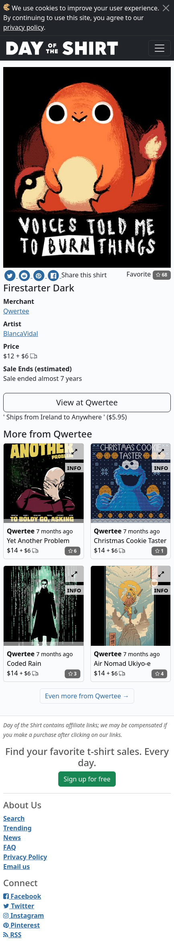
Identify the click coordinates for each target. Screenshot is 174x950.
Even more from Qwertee (87, 696)
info (74, 467)
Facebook (22, 896)
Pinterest (21, 925)
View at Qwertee (87, 402)
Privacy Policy (25, 856)
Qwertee (16, 311)
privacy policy (23, 27)
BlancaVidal (20, 333)
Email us (16, 866)
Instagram (23, 915)
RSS (12, 934)
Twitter (18, 905)
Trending (17, 828)
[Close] (166, 8)
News (12, 837)
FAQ (9, 847)
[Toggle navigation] (159, 48)
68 (161, 274)
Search (14, 818)
